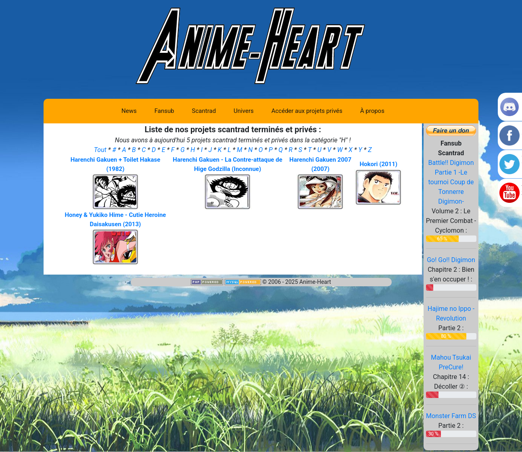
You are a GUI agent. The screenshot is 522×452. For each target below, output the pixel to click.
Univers (244, 111)
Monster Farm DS (451, 416)
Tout (101, 150)
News (129, 111)
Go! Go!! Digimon (451, 260)
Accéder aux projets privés (306, 111)
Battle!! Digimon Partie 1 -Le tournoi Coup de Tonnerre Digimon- (451, 182)
